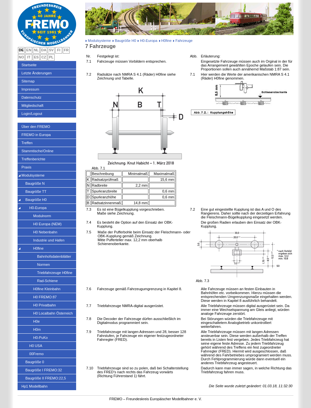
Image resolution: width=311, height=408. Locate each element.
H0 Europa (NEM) (47, 224)
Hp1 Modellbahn (34, 386)
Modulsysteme (99, 41)
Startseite (28, 65)
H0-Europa (148, 41)
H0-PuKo (40, 338)
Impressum (30, 89)
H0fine (166, 41)
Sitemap (27, 81)
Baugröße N (35, 183)
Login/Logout (31, 114)
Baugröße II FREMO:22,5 (45, 378)
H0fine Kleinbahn (47, 289)
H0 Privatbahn (44, 305)
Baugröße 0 (34, 362)
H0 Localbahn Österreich (53, 313)
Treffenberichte (33, 159)
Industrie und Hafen (48, 240)
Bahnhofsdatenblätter (54, 256)
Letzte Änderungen (36, 73)
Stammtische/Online (37, 151)
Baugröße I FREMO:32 (43, 370)
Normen (43, 264)
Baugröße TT (36, 191)
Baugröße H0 (125, 41)
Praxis (26, 167)
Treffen (27, 143)
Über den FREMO (35, 127)
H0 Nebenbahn (45, 232)
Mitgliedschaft (32, 105)
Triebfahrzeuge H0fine (54, 273)
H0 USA (35, 346)
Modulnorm (42, 216)
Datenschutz (31, 97)
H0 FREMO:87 (45, 297)
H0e (36, 321)
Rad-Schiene (47, 281)
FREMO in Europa (36, 135)
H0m (37, 329)
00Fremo (36, 354)
